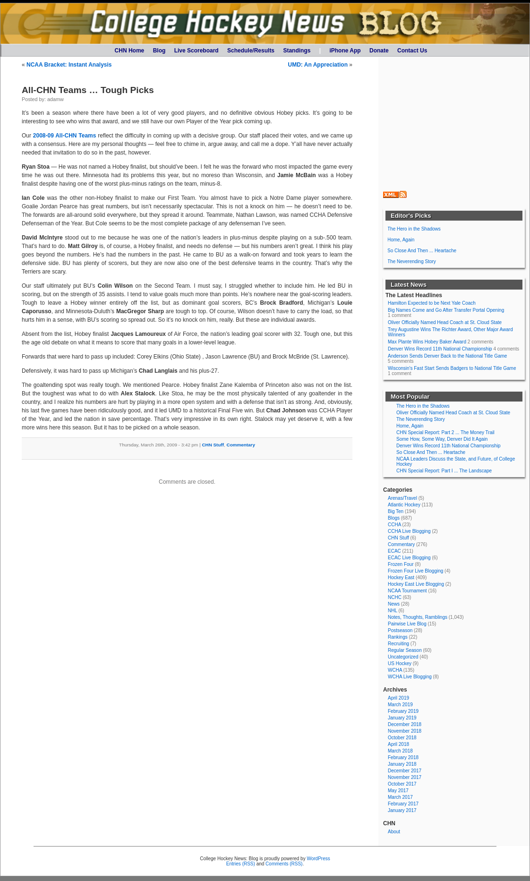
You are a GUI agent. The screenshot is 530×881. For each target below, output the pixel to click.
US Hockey (399, 663)
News (394, 604)
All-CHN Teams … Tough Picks (88, 90)
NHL (392, 610)
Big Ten (395, 511)
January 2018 (402, 764)
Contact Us (412, 50)
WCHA (395, 670)
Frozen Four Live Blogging (415, 570)
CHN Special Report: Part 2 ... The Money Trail (445, 432)
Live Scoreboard (196, 50)
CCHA (394, 524)
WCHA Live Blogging (410, 676)
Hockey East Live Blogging (416, 584)
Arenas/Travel (402, 498)
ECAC (394, 551)
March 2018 (400, 750)
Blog (159, 50)
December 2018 (404, 724)
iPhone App (344, 50)
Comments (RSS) (283, 863)
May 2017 (398, 790)
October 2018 (402, 737)
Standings (296, 50)
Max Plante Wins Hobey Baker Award (427, 341)
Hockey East (401, 577)
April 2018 (398, 744)
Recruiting (398, 643)
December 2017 (404, 770)
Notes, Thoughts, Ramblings (417, 617)
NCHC (395, 597)
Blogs (394, 518)
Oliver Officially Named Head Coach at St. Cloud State (445, 322)
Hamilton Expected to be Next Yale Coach (432, 303)
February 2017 (403, 803)
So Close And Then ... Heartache (421, 250)
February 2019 (403, 711)
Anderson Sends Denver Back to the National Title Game (447, 356)
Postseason (400, 630)
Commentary (241, 444)
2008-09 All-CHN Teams (64, 135)
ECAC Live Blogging (409, 557)
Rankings (398, 637)
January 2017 (402, 810)
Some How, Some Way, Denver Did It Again (441, 439)
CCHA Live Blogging (409, 531)
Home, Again (400, 239)
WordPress (318, 858)
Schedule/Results (250, 50)
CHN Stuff (213, 444)
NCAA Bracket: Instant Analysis (69, 64)
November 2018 (404, 731)
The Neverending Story (411, 261)
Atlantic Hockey (404, 504)
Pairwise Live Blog (407, 623)
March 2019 (400, 704)
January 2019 (402, 717)
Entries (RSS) (240, 863)
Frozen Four (400, 564)
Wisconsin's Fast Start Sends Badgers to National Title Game (452, 368)
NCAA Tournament (407, 590)
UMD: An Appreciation (318, 64)
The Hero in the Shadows (414, 228)
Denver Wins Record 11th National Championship (440, 348)
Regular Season (405, 650)
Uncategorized (403, 656)
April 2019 (398, 698)
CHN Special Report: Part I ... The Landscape (444, 470)
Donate (379, 50)
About (394, 831)
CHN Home (130, 50)
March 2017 (400, 797)
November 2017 (404, 777)
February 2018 (403, 757)
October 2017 (402, 784)
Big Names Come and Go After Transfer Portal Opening (446, 310)
